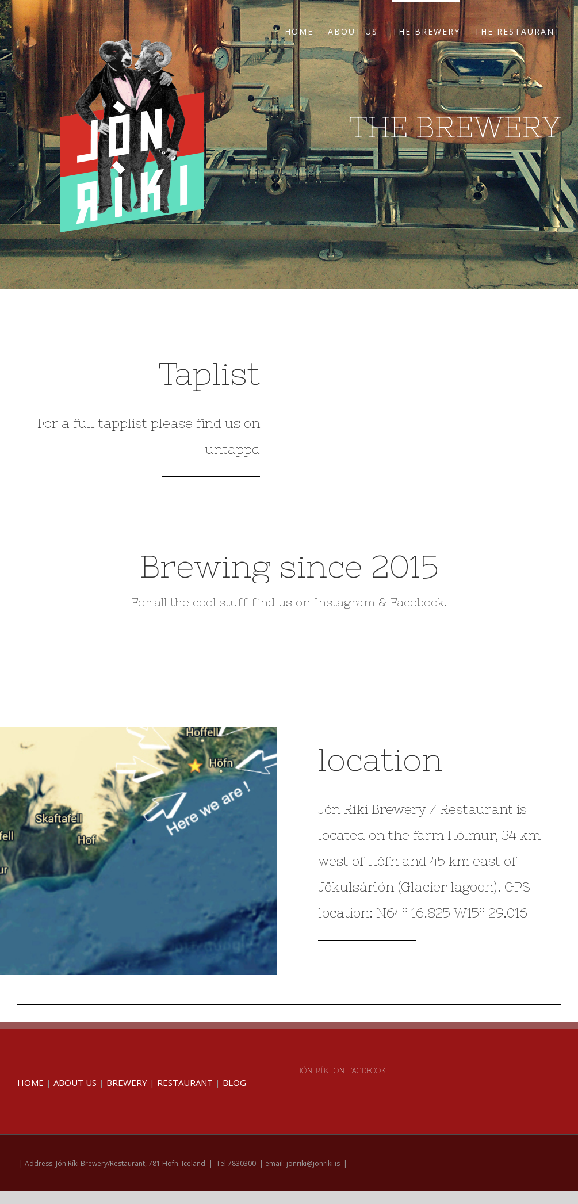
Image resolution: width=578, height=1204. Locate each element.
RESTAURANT (185, 1082)
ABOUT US (75, 1082)
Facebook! (418, 602)
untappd (232, 449)
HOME (30, 1082)
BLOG (234, 1082)
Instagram (344, 602)
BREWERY (126, 1082)
